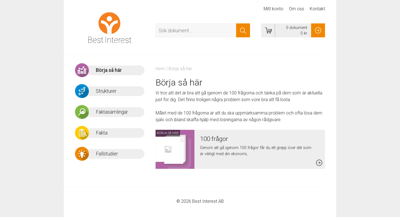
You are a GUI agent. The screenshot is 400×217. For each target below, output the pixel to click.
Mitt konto (273, 8)
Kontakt (317, 8)
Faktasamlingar (112, 112)
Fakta (102, 133)
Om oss (296, 8)
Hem (160, 68)
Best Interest (109, 27)
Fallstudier (107, 154)
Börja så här (109, 70)
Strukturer (106, 91)
